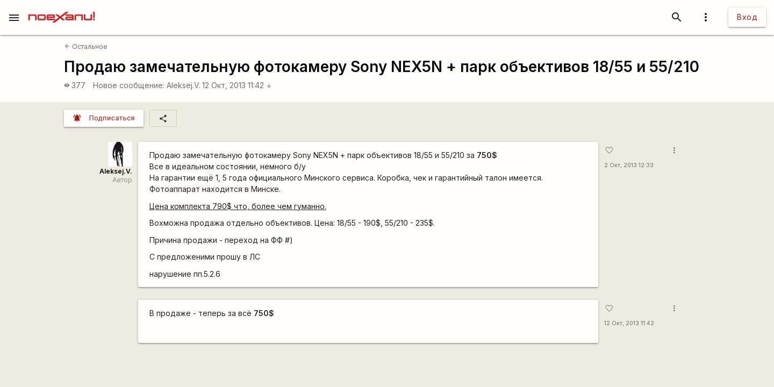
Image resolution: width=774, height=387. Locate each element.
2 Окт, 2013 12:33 (629, 165)
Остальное (86, 46)
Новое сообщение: (128, 85)
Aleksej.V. (183, 85)
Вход (747, 17)
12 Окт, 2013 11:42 (237, 85)
